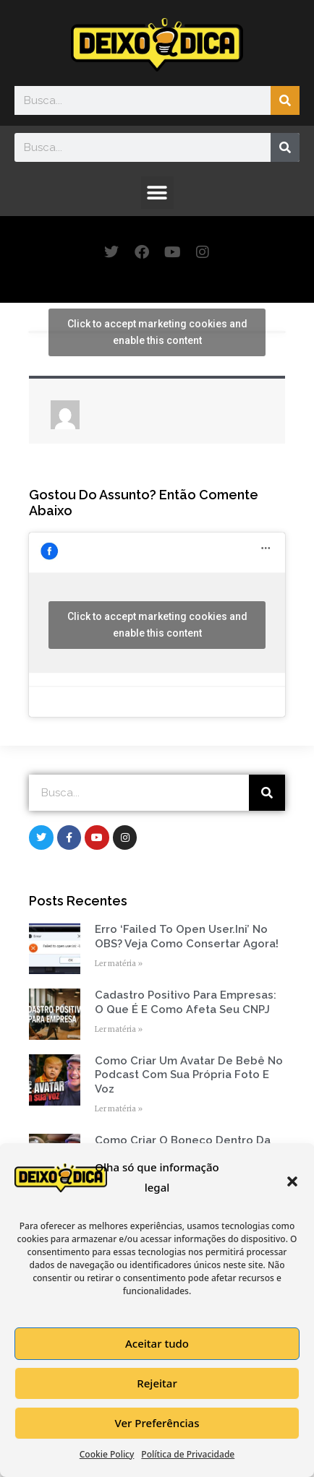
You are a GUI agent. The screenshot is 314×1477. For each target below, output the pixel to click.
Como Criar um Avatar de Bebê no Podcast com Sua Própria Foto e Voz (189, 1074)
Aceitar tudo (157, 1343)
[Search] (285, 100)
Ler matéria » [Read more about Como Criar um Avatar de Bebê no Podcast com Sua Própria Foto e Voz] (119, 1109)
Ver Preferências (157, 1423)
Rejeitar (157, 1383)
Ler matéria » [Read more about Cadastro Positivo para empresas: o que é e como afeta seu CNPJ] (119, 1029)
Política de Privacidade (187, 1454)
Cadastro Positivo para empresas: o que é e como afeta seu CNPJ (185, 1002)
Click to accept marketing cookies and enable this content (157, 332)
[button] (292, 1181)
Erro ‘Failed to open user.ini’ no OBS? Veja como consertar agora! (187, 936)
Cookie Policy (107, 1454)
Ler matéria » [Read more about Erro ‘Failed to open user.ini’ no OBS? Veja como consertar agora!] (119, 963)
